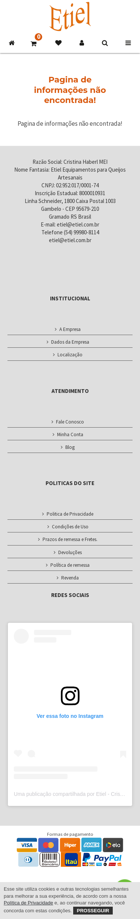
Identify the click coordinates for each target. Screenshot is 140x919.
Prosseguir (93, 910)
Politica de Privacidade (70, 514)
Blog (70, 447)
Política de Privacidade (28, 903)
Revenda (70, 578)
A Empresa (70, 329)
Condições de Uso (70, 526)
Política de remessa (70, 565)
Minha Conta (70, 434)
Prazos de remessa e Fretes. (70, 539)
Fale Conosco (70, 422)
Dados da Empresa (70, 342)
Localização (70, 354)
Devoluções (70, 552)
